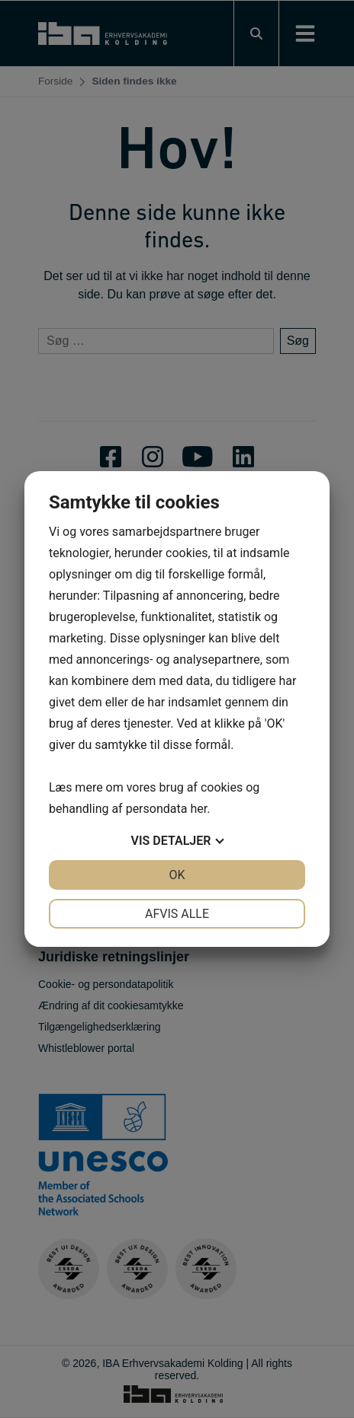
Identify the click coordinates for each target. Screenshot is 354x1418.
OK (177, 875)
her (198, 808)
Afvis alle (177, 914)
